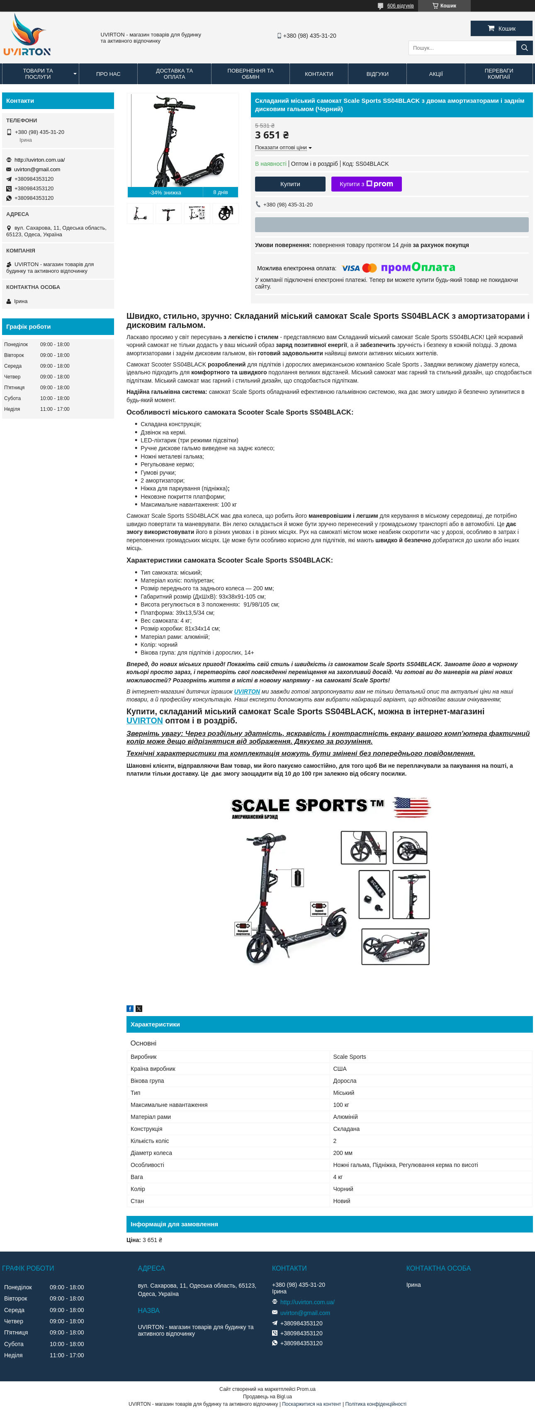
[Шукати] (524, 48)
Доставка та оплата (174, 74)
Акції (436, 74)
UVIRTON (247, 691)
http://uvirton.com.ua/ (40, 160)
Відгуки (378, 74)
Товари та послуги (38, 74)
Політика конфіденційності (375, 1404)
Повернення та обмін (251, 74)
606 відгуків (400, 6)
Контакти (319, 74)
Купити (290, 183)
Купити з (366, 184)
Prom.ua (306, 1389)
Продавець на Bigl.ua (267, 1397)
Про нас (108, 74)
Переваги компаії (499, 74)
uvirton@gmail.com (37, 169)
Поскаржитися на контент (311, 1404)
